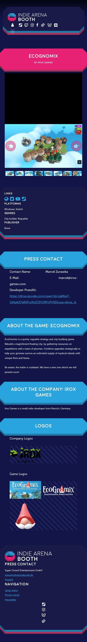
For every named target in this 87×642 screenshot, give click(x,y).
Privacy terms (12, 594)
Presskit (9, 579)
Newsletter (10, 599)
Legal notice (11, 590)
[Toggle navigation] (13, 31)
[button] (10, 146)
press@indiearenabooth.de (19, 575)
